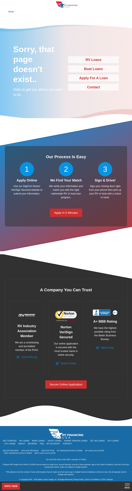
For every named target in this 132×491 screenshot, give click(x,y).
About (21, 444)
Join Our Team (47, 451)
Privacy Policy (78, 479)
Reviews (32, 444)
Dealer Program (10, 451)
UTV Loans (10, 444)
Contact (93, 87)
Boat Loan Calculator (45, 453)
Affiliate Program (29, 451)
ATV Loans (113, 441)
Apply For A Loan (93, 78)
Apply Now (10, 486)
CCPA (103, 479)
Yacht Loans (54, 441)
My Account (53, 444)
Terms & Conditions (92, 479)
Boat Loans (93, 69)
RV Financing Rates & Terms (70, 451)
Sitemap (110, 479)
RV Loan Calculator (94, 451)
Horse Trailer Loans (75, 441)
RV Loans (94, 60)
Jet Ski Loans (97, 441)
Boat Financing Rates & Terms (18, 453)
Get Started (9, 441)
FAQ (42, 444)
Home (11, 11)
